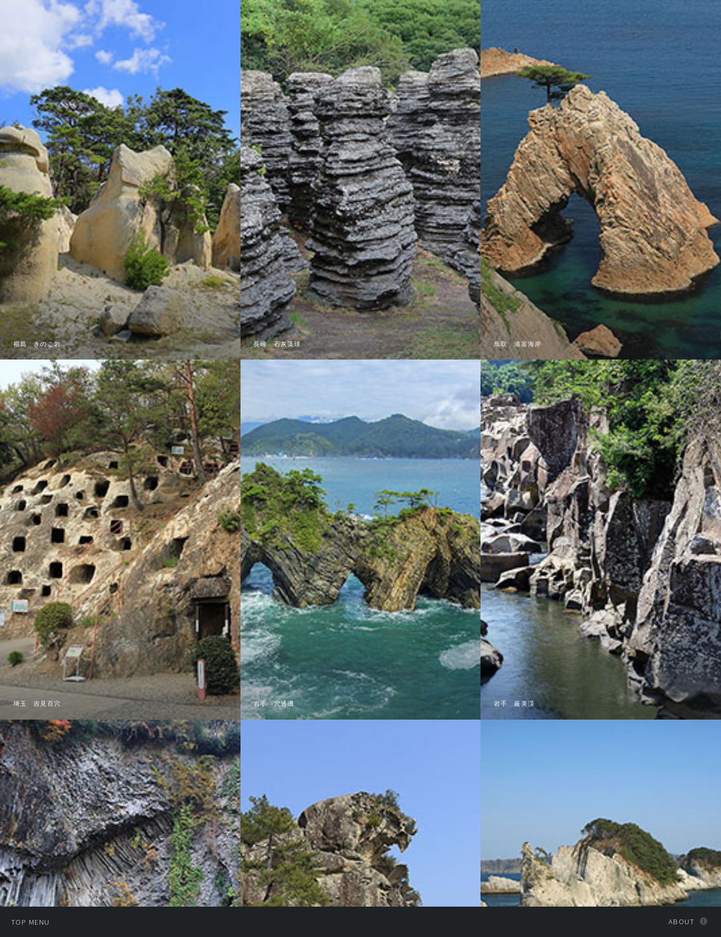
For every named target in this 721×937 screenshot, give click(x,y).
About (681, 921)
